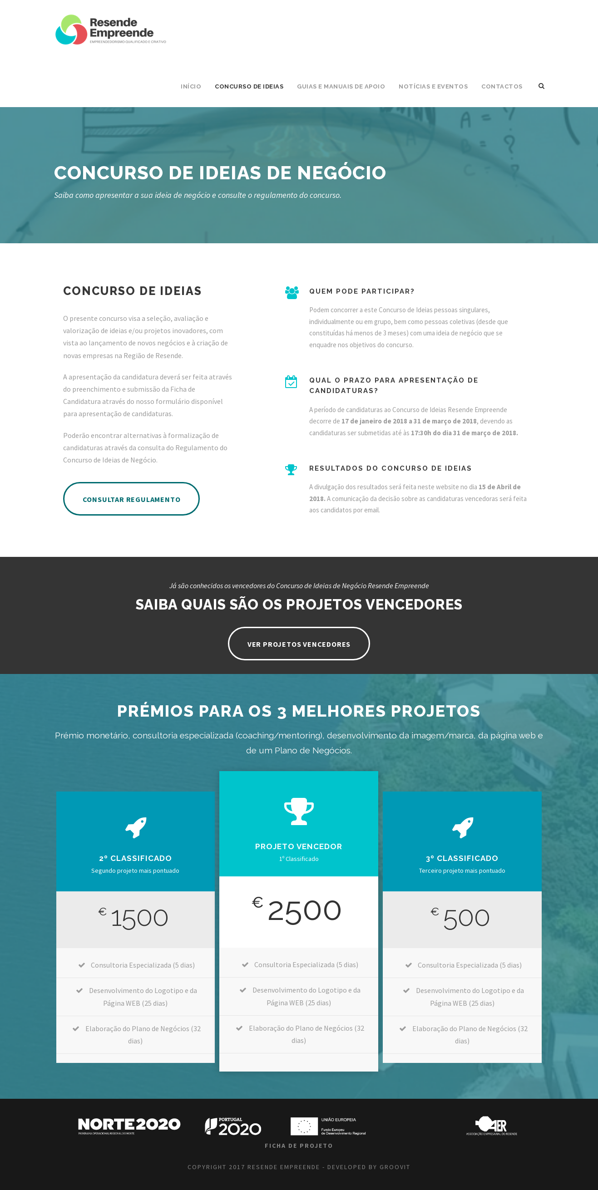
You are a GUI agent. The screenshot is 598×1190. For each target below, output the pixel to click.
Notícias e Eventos (433, 86)
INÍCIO (191, 86)
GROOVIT (395, 1167)
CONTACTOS (502, 86)
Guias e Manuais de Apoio (341, 86)
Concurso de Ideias (249, 86)
